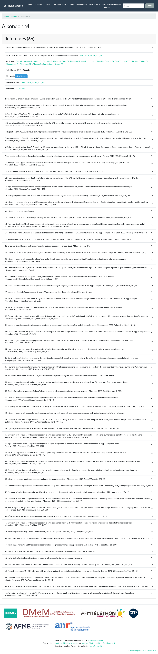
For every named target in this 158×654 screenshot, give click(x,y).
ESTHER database (13, 5)
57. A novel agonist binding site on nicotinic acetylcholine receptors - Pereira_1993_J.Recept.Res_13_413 (48, 531)
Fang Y (117, 61)
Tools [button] (48, 4)
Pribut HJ (91, 61)
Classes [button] (29, 4)
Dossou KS (109, 61)
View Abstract (21, 76)
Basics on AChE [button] (60, 4)
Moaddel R (28, 61)
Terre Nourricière (96, 646)
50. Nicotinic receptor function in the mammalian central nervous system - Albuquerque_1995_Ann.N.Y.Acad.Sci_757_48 (55, 479)
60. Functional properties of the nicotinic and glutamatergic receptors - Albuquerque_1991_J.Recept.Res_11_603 (52, 551)
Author (14, 16)
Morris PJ (37, 61)
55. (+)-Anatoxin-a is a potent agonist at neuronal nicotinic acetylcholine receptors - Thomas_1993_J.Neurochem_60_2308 (56, 516)
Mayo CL (134, 61)
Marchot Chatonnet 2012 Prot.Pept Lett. (98, 643)
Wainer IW (143, 61)
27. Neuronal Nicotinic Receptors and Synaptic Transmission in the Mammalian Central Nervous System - (49, 292)
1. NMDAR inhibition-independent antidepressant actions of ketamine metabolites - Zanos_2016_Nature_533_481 (53, 47)
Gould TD (59, 64)
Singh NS (100, 61)
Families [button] (38, 4)
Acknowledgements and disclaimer (111, 5)
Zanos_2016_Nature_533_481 (90, 55)
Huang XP (126, 61)
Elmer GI (65, 61)
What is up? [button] (94, 4)
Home (6, 16)
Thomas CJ (37, 64)
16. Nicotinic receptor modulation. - (20, 211)
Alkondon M (75, 61)
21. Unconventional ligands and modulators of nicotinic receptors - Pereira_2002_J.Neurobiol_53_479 (47, 246)
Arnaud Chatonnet (95, 640)
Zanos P (19, 61)
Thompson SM (26, 64)
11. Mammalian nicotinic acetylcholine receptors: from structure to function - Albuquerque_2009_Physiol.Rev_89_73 (53, 171)
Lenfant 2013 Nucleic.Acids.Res (66, 643)
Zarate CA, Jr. (48, 64)
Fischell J (57, 61)
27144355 (20, 88)
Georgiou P (47, 61)
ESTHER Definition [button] (78, 4)
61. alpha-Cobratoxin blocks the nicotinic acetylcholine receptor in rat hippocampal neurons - (44, 558)
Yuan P (83, 61)
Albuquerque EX (12, 64)
